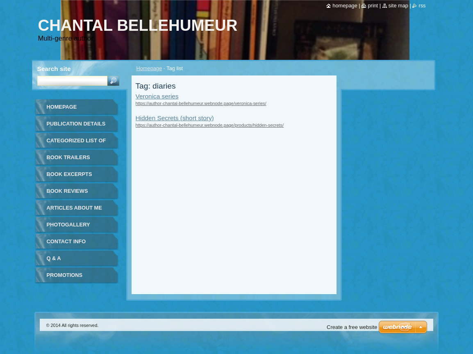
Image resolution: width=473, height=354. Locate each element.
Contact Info (66, 241)
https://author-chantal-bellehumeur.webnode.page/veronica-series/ (201, 103)
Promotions (64, 275)
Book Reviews (67, 191)
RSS (421, 5)
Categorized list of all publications (76, 143)
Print (373, 5)
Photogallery (68, 225)
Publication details (76, 124)
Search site (54, 68)
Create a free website (352, 327)
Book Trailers (68, 157)
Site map (398, 5)
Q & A (54, 258)
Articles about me (74, 208)
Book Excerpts (69, 174)
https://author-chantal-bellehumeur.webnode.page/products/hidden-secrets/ (210, 125)
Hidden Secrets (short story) (175, 117)
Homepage (149, 68)
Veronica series (157, 96)
